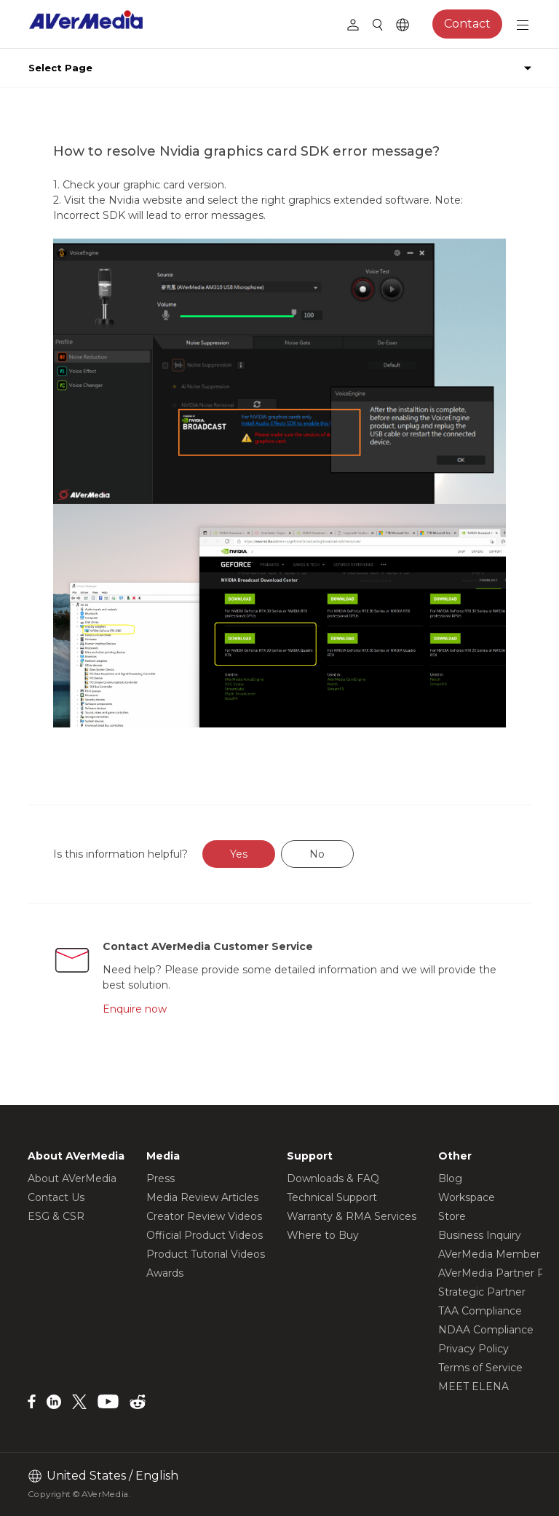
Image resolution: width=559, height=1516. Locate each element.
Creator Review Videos (204, 1216)
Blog (450, 1178)
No (317, 854)
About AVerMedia (72, 1178)
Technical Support (332, 1197)
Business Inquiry (479, 1235)
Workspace (466, 1197)
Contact (467, 24)
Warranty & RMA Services (351, 1216)
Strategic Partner (482, 1291)
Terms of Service (480, 1367)
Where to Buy (323, 1235)
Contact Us (56, 1197)
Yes (238, 854)
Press (160, 1178)
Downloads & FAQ (333, 1178)
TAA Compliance (480, 1310)
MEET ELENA (473, 1386)
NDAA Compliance (486, 1329)
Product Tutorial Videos (205, 1254)
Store (452, 1216)
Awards (164, 1273)
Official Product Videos (204, 1235)
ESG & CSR (56, 1216)
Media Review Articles (202, 1197)
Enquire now (135, 1009)
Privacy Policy (473, 1348)
